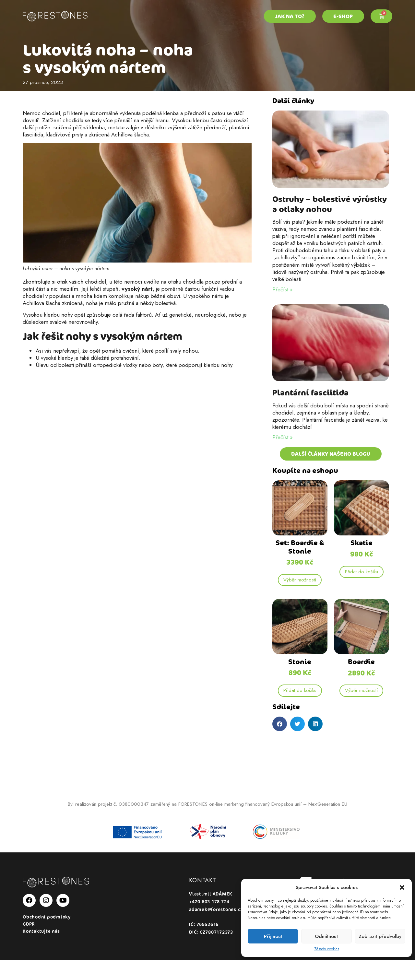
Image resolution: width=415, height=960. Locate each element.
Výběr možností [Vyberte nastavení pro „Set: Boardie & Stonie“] (299, 579)
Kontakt (203, 880)
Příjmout (273, 936)
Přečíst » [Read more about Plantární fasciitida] (282, 437)
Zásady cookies (326, 949)
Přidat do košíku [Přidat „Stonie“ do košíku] (299, 690)
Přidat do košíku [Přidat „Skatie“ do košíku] (361, 571)
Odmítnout (326, 936)
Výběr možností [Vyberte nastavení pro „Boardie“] (361, 690)
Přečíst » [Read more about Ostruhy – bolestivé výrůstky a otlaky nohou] (282, 289)
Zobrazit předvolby (380, 936)
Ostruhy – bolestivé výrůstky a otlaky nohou (329, 204)
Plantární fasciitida (310, 392)
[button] (402, 887)
